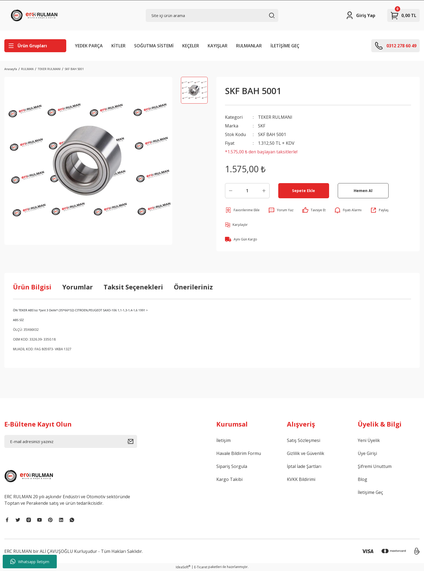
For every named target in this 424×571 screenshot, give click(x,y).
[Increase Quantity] (264, 190)
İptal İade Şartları (304, 466)
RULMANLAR (249, 46)
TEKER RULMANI (275, 117)
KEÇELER (190, 46)
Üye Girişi (367, 453)
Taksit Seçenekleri (133, 286)
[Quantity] (247, 190)
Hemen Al (363, 190)
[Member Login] (360, 15)
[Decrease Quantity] (230, 190)
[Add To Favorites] (242, 210)
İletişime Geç (370, 492)
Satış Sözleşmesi (303, 440)
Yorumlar (77, 286)
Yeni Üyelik (369, 440)
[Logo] (35, 15)
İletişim (223, 440)
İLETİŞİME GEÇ (284, 46)
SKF (261, 126)
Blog (362, 479)
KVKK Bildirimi (301, 479)
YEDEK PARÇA (89, 46)
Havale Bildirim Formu (238, 453)
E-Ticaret (200, 567)
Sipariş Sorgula (231, 466)
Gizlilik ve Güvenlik (305, 453)
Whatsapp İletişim (29, 562)
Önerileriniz (193, 286)
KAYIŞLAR (217, 46)
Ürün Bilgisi (32, 286)
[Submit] (132, 441)
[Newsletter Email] (70, 441)
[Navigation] (35, 45)
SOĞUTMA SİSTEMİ (154, 46)
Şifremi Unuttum (375, 466)
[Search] (212, 15)
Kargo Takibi (229, 479)
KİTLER (118, 46)
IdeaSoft (183, 567)
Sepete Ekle (303, 190)
